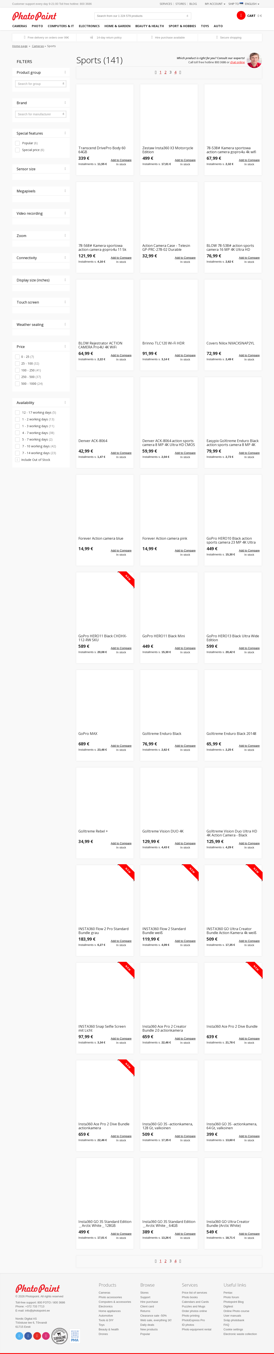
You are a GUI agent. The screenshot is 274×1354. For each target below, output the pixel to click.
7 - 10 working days (38, 446)
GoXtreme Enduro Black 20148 (231, 734)
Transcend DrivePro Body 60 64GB (102, 150)
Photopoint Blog (234, 1301)
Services (166, 4)
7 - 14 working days (38, 453)
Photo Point (40, 1288)
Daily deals (147, 1324)
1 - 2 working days (37, 419)
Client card (147, 1306)
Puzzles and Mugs (193, 1306)
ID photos (188, 1324)
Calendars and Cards (195, 1301)
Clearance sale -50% (153, 1315)
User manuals (232, 1315)
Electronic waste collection (240, 1334)
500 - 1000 (32, 383)
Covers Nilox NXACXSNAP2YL (231, 343)
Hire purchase (149, 1301)
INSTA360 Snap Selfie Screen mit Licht (102, 1028)
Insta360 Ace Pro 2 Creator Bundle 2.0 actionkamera (164, 1028)
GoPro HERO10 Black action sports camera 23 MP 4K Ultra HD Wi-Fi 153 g (231, 540)
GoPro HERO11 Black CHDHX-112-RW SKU (102, 638)
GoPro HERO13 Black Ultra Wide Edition (233, 638)
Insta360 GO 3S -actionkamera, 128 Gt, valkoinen (167, 1126)
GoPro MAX (87, 734)
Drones (103, 1334)
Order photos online (194, 1311)
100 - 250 (31, 370)
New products (149, 1329)
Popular (29, 143)
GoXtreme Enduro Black (161, 734)
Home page (20, 46)
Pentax (228, 1292)
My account (215, 4)
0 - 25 (27, 357)
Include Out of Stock (35, 460)
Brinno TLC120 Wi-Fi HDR (163, 343)
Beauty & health (149, 26)
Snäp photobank (234, 1320)
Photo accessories (110, 1297)
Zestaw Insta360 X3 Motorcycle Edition (167, 150)
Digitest (228, 1306)
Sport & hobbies (182, 26)
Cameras (19, 26)
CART (251, 16)
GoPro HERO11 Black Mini (163, 636)
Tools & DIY (106, 1320)
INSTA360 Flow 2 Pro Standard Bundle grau (103, 931)
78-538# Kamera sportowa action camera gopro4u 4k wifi (231, 150)
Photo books (190, 1297)
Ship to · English (243, 4)
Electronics (89, 26)
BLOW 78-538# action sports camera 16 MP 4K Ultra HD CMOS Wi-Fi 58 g (230, 247)
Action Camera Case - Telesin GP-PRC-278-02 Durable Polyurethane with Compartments (166, 247)
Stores (180, 4)
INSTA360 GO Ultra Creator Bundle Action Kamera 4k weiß (231, 931)
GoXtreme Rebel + (93, 831)
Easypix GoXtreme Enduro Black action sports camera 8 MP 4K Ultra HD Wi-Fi (233, 443)
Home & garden (117, 26)
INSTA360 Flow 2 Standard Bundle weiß (164, 931)
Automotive (106, 1315)
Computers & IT (61, 26)
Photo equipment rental (196, 1329)
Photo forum (231, 1297)
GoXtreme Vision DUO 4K (163, 831)
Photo (37, 26)
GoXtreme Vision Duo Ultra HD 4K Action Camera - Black (232, 833)
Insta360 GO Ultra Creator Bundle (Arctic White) (228, 1224)
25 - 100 (30, 363)
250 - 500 (31, 377)
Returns (145, 1311)
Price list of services (194, 1292)
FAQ (226, 1324)
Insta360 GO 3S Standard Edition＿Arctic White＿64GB (168, 1224)
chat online (237, 62)
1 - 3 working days (37, 426)
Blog (193, 4)
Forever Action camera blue (100, 539)
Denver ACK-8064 (92, 441)
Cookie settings (233, 1329)
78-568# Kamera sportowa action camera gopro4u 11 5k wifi (102, 247)
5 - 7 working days (37, 439)
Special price (32, 150)
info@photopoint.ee (37, 1310)
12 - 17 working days (38, 412)
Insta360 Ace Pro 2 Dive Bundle (232, 1027)
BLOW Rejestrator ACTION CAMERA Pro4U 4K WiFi (100, 345)
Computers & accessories (115, 1301)
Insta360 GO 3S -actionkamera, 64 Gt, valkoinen (232, 1126)
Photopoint (37, 16)
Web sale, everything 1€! (156, 1320)
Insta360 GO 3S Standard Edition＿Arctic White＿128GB (104, 1224)
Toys (205, 26)
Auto (218, 26)
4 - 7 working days (37, 433)
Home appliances (110, 1311)
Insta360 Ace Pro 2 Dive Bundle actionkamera (103, 1126)
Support (145, 1297)
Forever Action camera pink (164, 539)
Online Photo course (236, 1311)
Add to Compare (121, 160)
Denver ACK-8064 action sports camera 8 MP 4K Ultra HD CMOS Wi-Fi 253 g (168, 443)
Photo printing (191, 1315)
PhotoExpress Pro (193, 1320)
